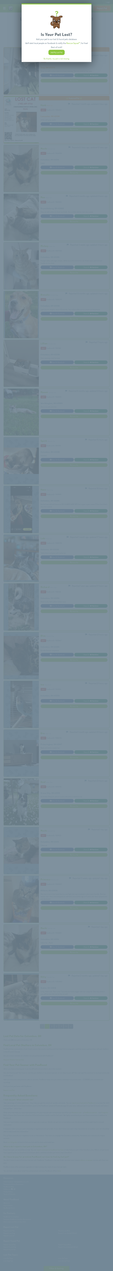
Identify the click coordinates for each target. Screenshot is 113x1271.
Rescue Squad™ (73, 43)
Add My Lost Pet (56, 52)
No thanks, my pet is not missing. (56, 58)
